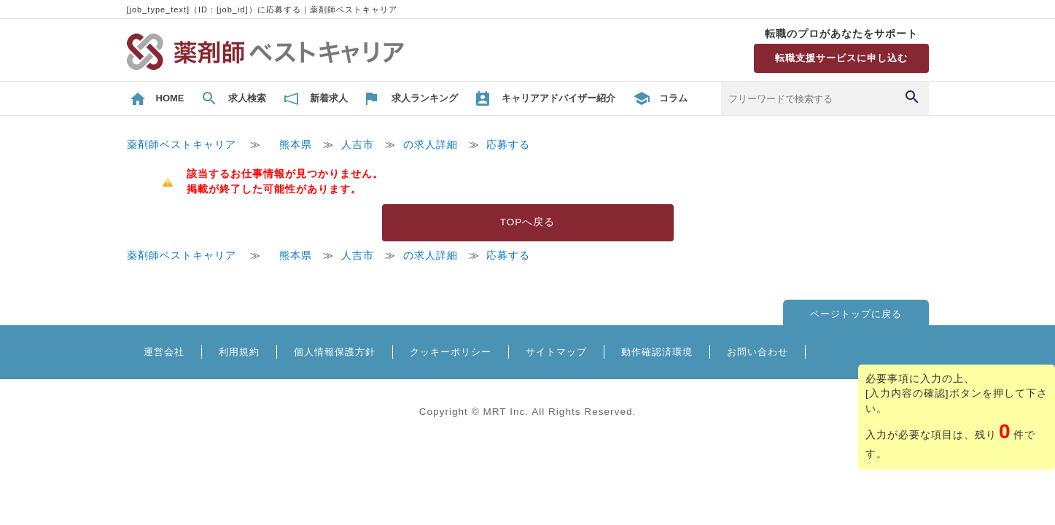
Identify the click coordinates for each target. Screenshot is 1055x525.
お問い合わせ (757, 351)
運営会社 (164, 351)
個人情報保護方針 (334, 351)
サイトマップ (556, 351)
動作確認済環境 (657, 351)
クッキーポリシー (450, 351)
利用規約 (239, 351)
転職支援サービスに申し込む (841, 57)
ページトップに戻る (856, 313)
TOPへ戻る (528, 222)
